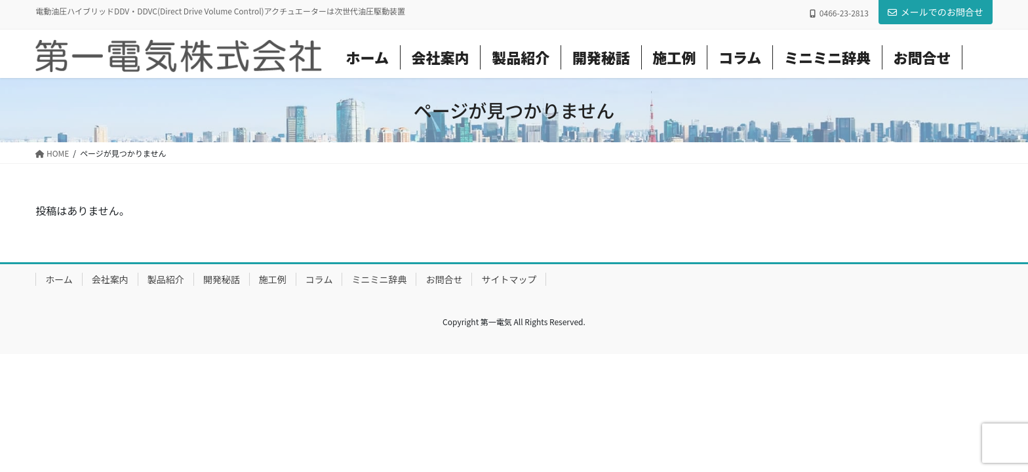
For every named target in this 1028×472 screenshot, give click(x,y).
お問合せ (443, 279)
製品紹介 (166, 279)
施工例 (273, 279)
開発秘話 (221, 279)
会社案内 (110, 279)
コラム (319, 279)
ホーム (59, 279)
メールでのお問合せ (935, 11)
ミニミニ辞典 (378, 279)
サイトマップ (508, 279)
